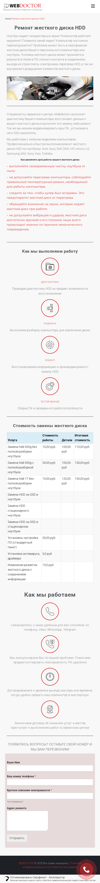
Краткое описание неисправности (29, 790)
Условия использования (63, 867)
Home (8, 18)
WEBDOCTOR (26, 863)
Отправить (17, 838)
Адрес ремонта (16, 808)
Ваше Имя (13, 762)
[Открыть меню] (93, 6)
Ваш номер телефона (21, 776)
